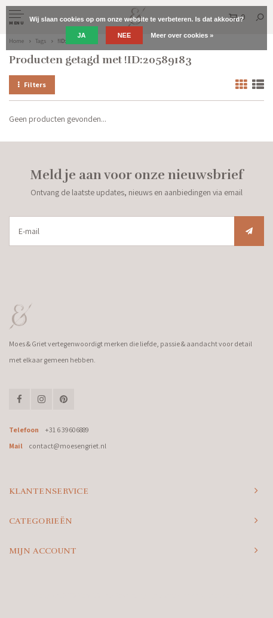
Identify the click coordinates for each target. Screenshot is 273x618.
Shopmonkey (225, 595)
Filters (32, 84)
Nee (124, 35)
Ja (82, 35)
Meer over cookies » (182, 35)
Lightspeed (161, 595)
